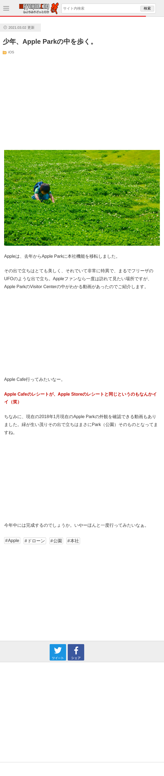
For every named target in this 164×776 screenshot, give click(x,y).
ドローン (36, 540)
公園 (57, 540)
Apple (13, 540)
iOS (11, 52)
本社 (74, 540)
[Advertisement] (57, 102)
